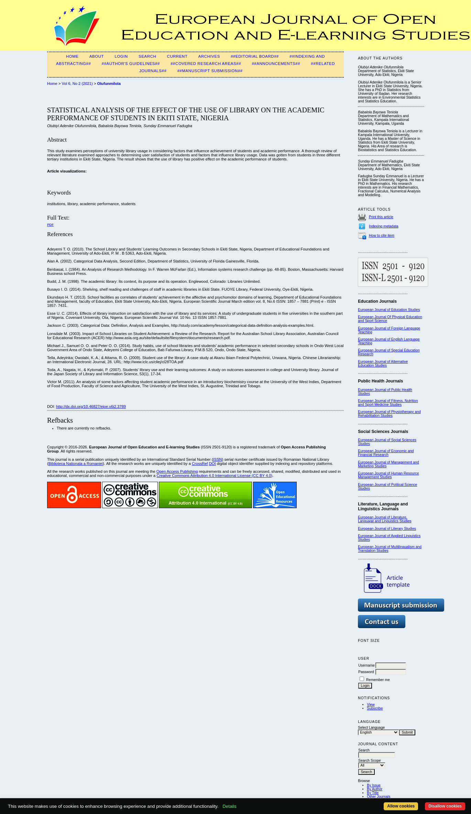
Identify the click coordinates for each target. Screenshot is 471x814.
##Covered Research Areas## (206, 64)
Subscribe (375, 708)
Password (366, 672)
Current (177, 56)
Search (147, 56)
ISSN (217, 459)
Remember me (378, 680)
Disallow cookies (445, 806)
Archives (209, 56)
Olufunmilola (109, 83)
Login (121, 56)
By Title (373, 793)
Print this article (381, 217)
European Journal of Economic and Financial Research (386, 453)
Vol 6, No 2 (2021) (77, 83)
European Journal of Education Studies (389, 310)
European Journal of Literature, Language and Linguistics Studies (384, 519)
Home (72, 56)
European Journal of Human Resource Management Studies (388, 475)
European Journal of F (375, 328)
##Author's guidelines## (131, 64)
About (96, 56)
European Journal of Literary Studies (387, 529)
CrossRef (200, 463)
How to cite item (381, 235)
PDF (50, 224)
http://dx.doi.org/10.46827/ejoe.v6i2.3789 (91, 406)
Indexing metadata (383, 226)
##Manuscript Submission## (210, 71)
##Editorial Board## (255, 56)
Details (229, 806)
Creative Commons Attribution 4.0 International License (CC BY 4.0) (214, 475)
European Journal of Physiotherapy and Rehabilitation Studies (389, 413)
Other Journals (378, 797)
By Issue (374, 785)
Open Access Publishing (177, 471)
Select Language (371, 727)
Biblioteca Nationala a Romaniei (75, 463)
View (370, 704)
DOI (212, 463)
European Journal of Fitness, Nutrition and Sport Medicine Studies (388, 402)
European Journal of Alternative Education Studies (383, 363)
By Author (374, 789)
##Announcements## (276, 64)
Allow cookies (401, 806)
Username (366, 665)
